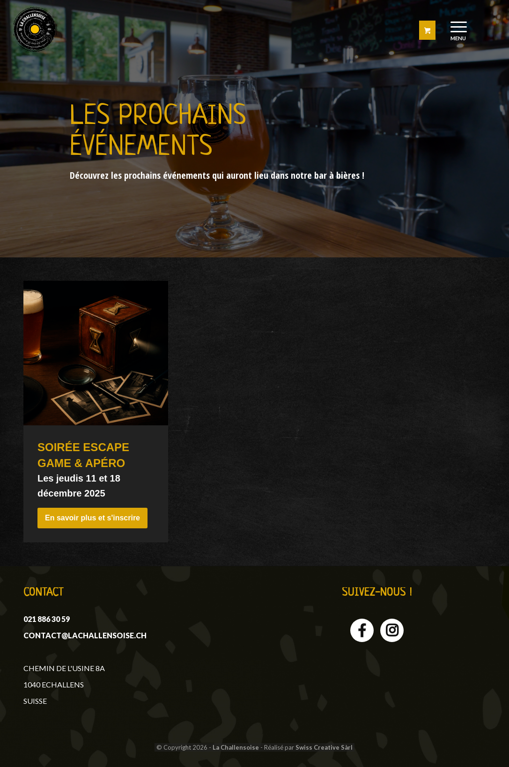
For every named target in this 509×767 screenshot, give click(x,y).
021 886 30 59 (46, 618)
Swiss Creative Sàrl (324, 747)
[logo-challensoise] (34, 29)
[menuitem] (458, 29)
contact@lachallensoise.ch (85, 635)
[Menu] (455, 29)
